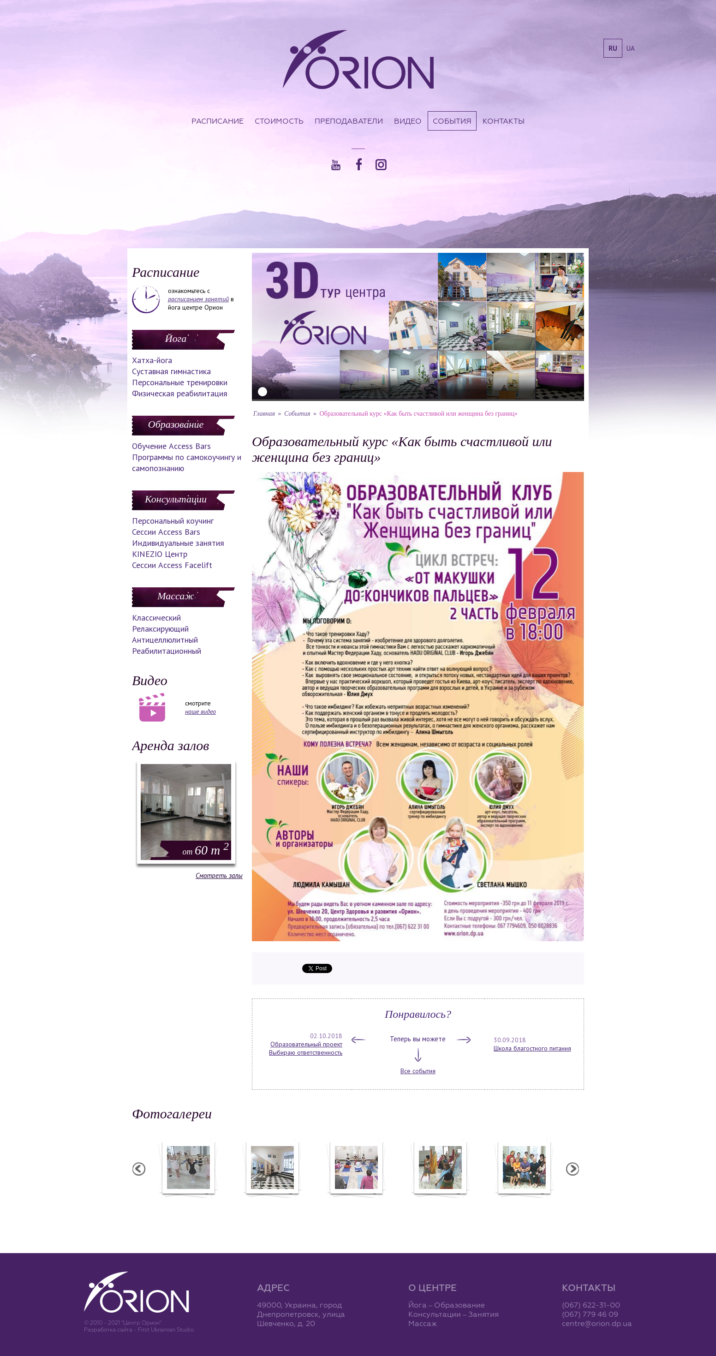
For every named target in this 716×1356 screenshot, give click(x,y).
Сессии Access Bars (166, 531)
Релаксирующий (160, 628)
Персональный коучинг (173, 520)
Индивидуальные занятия (178, 543)
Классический (156, 617)
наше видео (200, 711)
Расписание (217, 120)
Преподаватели (349, 120)
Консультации (176, 499)
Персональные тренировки (179, 382)
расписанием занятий (198, 299)
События (452, 120)
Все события (418, 1071)
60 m (206, 850)
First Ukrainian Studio (166, 1329)
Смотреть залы (219, 875)
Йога (175, 338)
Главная (264, 413)
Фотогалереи (172, 1113)
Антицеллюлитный (165, 639)
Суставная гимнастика (171, 371)
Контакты (504, 120)
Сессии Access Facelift (172, 565)
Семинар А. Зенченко (356, 1204)
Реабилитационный (166, 650)
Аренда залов (170, 745)
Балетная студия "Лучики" (187, 1204)
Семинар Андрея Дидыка (523, 1204)
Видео (408, 120)
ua (630, 48)
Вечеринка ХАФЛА (439, 1204)
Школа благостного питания (532, 1048)
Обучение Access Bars (171, 446)
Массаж (175, 596)
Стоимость (279, 120)
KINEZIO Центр (159, 554)
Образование (175, 424)
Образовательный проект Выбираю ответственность (305, 1048)
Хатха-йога (152, 360)
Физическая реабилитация (179, 393)
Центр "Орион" (271, 1204)
